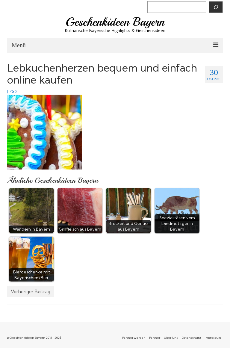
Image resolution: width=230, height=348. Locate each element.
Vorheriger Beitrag (30, 291)
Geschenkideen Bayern (115, 21)
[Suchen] (216, 7)
